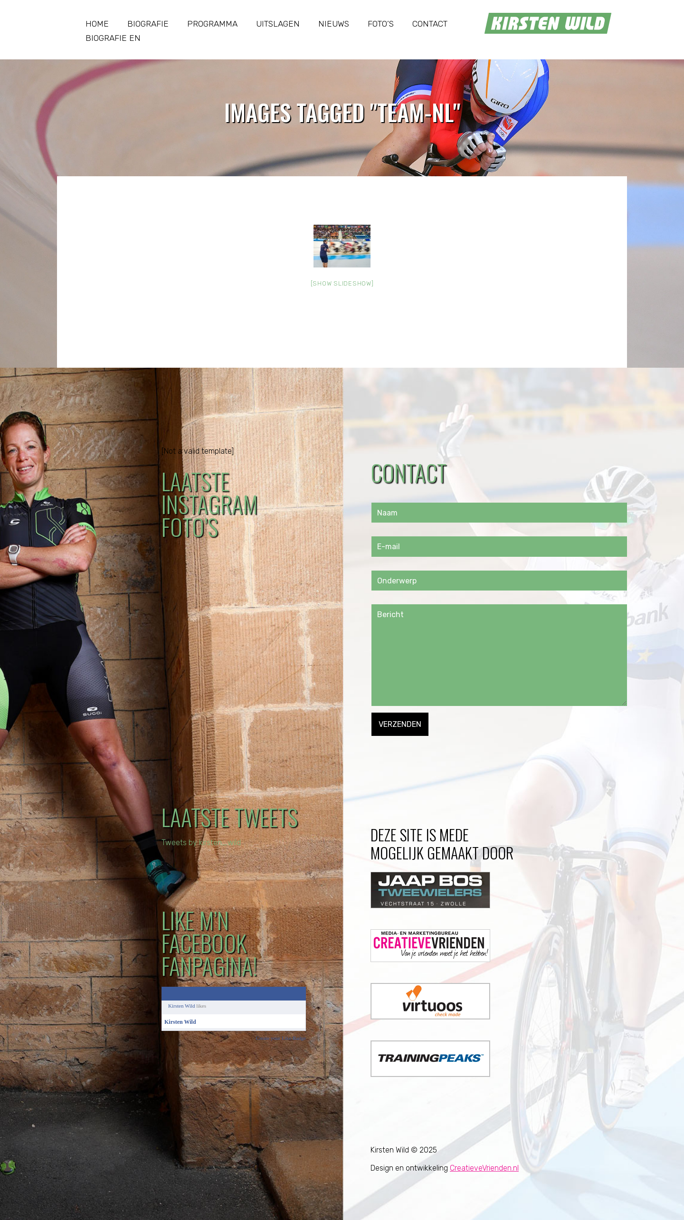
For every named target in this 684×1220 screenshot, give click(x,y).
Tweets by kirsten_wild (201, 842)
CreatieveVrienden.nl (484, 1167)
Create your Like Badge (281, 1038)
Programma (212, 24)
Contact (429, 24)
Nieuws (333, 24)
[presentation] (443, 754)
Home (97, 24)
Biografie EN (113, 38)
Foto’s (381, 24)
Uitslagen (278, 24)
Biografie (148, 24)
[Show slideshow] (342, 283)
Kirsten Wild (181, 1006)
